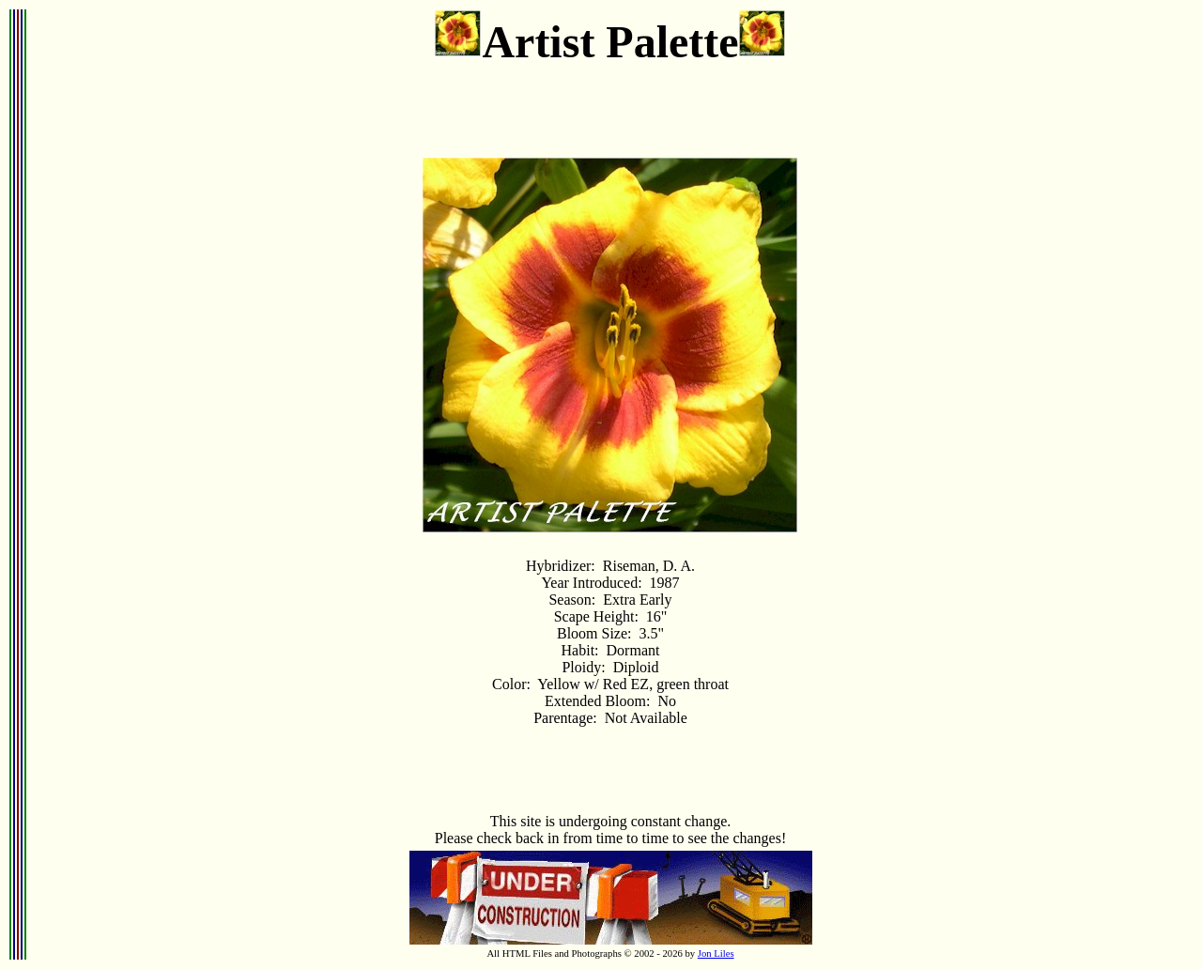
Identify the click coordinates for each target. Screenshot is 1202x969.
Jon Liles (716, 953)
